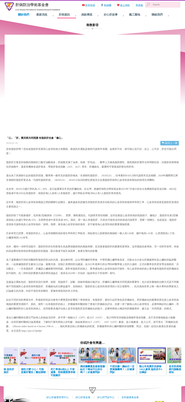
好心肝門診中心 (106, 397)
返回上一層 (171, 143)
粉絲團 (107, 5)
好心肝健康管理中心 (57, 397)
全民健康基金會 (130, 397)
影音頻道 (90, 5)
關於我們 (23, 14)
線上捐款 (125, 5)
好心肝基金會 (83, 397)
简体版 (139, 5)
